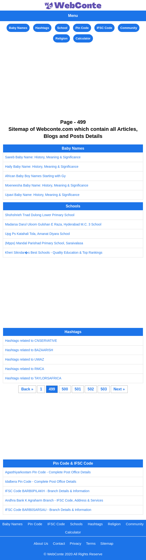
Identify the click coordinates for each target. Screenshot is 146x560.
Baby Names (18, 28)
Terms (91, 543)
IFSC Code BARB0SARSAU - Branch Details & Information (48, 510)
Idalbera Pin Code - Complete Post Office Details (40, 481)
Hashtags (42, 28)
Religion (61, 38)
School (62, 28)
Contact (59, 543)
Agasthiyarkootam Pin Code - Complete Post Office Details (48, 472)
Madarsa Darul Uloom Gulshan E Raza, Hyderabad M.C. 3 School (53, 224)
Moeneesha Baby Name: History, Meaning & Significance (46, 185)
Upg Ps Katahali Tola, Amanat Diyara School (37, 234)
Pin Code (81, 28)
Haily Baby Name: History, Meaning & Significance (41, 166)
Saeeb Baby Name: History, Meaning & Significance (43, 157)
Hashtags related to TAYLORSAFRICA (33, 378)
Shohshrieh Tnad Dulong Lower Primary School (39, 215)
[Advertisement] (73, 76)
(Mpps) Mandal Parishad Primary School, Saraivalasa (44, 243)
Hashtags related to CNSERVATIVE (31, 340)
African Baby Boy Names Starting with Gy (35, 176)
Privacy (75, 543)
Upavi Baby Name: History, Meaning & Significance (42, 195)
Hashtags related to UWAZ (24, 359)
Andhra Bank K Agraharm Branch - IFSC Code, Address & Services (54, 500)
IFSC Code (104, 28)
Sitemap (106, 543)
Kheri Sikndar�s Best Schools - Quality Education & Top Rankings (53, 252)
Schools (76, 524)
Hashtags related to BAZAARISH (29, 350)
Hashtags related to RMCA (24, 369)
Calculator (83, 38)
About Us (41, 543)
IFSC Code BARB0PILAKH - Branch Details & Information (47, 491)
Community (128, 28)
